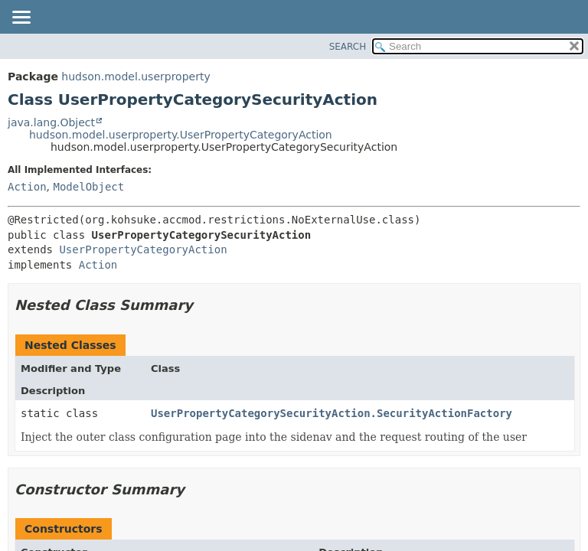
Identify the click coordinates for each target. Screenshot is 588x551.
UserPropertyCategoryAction (143, 249)
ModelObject (88, 187)
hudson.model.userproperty (135, 76)
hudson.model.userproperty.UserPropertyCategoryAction (180, 135)
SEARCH (348, 46)
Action (27, 187)
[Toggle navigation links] (21, 18)
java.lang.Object (51, 122)
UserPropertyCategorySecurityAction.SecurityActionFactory (331, 413)
